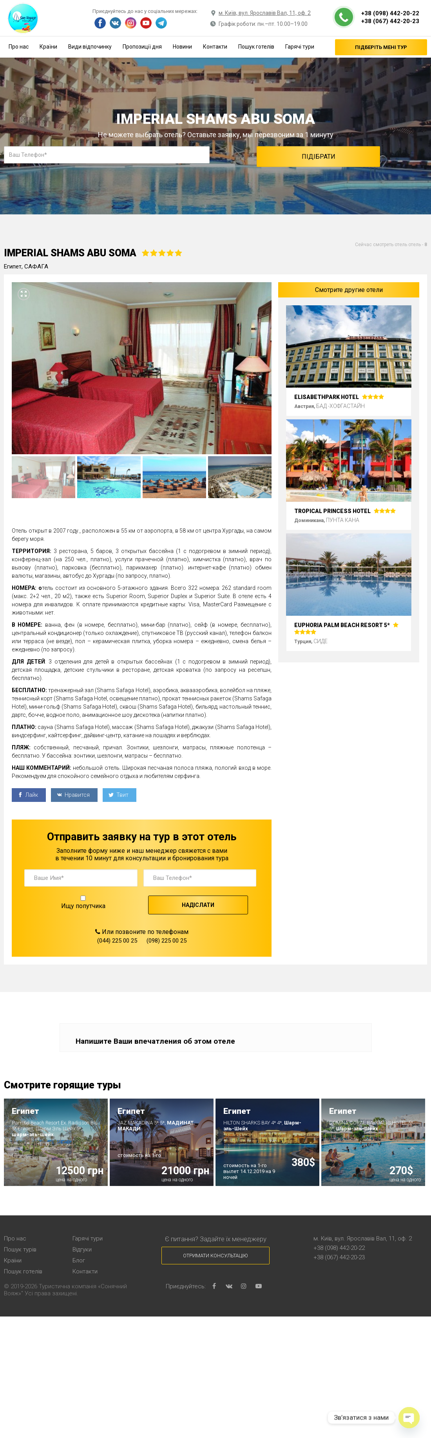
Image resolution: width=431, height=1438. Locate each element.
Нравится (73, 795)
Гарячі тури (299, 47)
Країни (48, 47)
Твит (119, 795)
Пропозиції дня (142, 47)
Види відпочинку (90, 47)
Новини (182, 47)
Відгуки (82, 1249)
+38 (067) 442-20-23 (390, 21)
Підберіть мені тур (381, 47)
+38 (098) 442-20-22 (390, 13)
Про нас (19, 47)
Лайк (28, 795)
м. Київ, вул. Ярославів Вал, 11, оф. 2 (265, 13)
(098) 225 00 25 (167, 940)
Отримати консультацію (215, 1255)
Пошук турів (20, 1249)
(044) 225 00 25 (117, 940)
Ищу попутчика (83, 903)
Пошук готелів (256, 47)
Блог (78, 1260)
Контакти (215, 47)
